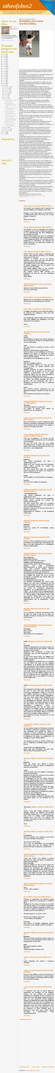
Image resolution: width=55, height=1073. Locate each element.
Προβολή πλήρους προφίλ (7, 40)
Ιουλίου (6, 94)
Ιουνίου (6, 95)
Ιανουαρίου (7, 130)
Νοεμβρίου (6, 88)
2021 (4, 63)
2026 (4, 54)
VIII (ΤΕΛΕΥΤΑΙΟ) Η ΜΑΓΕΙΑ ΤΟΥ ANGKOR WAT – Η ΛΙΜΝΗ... (10, 116)
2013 (4, 76)
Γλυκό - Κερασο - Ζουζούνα (32, 434)
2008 (4, 85)
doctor (26, 309)
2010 (4, 81)
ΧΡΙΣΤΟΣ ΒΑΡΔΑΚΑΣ (31, 284)
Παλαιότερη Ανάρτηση (48, 1066)
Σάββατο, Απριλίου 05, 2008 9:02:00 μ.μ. (39, 897)
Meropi (26, 227)
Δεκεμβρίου (7, 87)
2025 (4, 56)
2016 (4, 71)
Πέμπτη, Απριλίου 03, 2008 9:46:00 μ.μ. (40, 297)
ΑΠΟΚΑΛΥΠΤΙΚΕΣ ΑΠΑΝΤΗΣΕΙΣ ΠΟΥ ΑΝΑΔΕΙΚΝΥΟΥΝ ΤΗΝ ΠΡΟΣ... (10, 104)
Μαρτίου (6, 127)
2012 (4, 78)
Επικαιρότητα (26, 196)
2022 (4, 61)
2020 (4, 64)
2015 (4, 73)
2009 (4, 83)
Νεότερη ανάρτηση (24, 1066)
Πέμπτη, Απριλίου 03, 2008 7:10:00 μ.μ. (40, 227)
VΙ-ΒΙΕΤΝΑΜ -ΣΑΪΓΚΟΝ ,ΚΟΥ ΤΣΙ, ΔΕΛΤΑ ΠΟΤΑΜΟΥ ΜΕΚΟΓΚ (9, 125)
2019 (4, 66)
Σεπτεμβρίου (7, 91)
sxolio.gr (26, 957)
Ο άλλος (26, 986)
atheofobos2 (17, 5)
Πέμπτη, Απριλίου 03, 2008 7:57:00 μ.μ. (39, 251)
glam (25, 897)
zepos (25, 251)
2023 (4, 59)
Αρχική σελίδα (35, 1066)
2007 (4, 132)
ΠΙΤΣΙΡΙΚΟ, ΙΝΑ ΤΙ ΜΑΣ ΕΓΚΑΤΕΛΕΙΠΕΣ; (9, 122)
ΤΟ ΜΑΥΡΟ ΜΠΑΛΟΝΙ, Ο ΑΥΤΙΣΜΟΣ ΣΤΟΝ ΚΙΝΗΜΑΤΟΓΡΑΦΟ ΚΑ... (10, 112)
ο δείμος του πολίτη (29, 418)
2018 (4, 68)
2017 (4, 70)
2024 (4, 58)
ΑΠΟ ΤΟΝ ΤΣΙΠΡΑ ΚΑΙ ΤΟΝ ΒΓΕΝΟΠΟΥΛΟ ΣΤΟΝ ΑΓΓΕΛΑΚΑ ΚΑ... (10, 108)
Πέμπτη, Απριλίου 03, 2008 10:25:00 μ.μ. (40, 309)
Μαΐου (6, 97)
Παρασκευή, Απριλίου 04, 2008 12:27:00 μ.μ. (36, 435)
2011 (4, 80)
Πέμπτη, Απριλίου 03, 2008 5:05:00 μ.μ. (40, 206)
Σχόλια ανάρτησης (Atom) (33, 1070)
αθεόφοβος (27, 332)
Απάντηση (27, 222)
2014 (4, 75)
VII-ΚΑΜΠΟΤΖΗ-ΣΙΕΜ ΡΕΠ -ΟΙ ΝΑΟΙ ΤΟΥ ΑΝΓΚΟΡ (10, 119)
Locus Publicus (28, 724)
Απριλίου (6, 99)
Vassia (26, 206)
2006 (4, 133)
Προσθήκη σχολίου (25, 1019)
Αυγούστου (7, 93)
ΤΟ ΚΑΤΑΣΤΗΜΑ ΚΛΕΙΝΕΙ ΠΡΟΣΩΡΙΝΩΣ (10, 101)
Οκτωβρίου (7, 90)
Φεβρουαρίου (7, 129)
